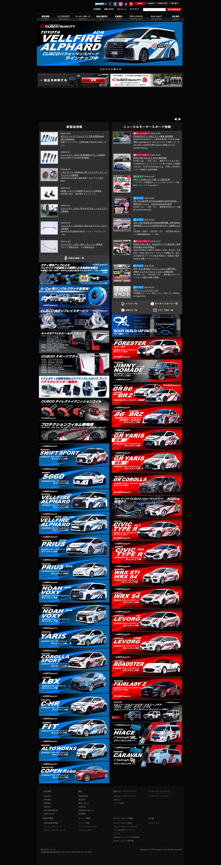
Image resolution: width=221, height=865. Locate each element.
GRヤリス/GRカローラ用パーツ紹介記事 (151, 179)
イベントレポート (85, 830)
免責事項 (47, 807)
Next (179, 118)
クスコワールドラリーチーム (125, 827)
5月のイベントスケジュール (145, 290)
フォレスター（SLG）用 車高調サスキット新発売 (82, 155)
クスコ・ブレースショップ (55, 830)
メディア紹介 (118, 803)
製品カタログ (83, 803)
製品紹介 (82, 800)
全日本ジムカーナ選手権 (123, 841)
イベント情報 (83, 823)
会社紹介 (47, 796)
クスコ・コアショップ (53, 827)
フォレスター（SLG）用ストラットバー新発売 (81, 244)
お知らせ (117, 800)
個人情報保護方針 (51, 810)
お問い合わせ (49, 814)
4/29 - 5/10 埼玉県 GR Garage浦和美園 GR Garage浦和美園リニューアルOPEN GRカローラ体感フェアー (156, 225)
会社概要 (47, 800)
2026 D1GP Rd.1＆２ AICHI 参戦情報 (150, 158)
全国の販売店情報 (51, 823)
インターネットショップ (158, 796)
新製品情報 (83, 796)
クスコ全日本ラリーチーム (124, 830)
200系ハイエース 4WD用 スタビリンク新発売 (80, 191)
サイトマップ (153, 823)
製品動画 (82, 814)
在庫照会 (82, 807)
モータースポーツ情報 (122, 823)
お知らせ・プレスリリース (124, 796)
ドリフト (117, 834)
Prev (175, 118)
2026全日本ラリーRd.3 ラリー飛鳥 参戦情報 (153, 136)
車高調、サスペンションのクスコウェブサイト (57, 8)
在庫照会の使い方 (85, 810)
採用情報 (47, 803)
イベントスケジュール (87, 827)
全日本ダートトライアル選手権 (126, 837)
